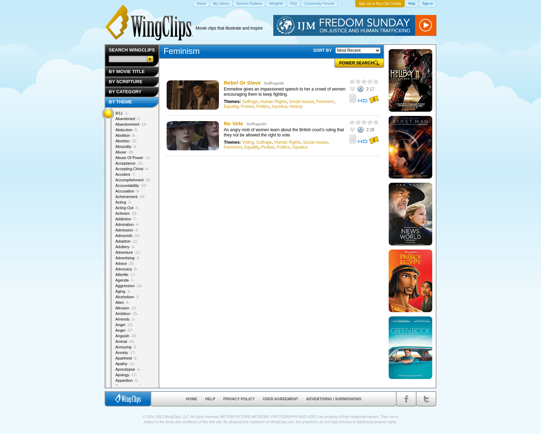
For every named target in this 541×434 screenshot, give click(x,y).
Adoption (126, 241)
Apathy (125, 364)
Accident (125, 174)
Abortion (126, 141)
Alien (122, 302)
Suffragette (274, 83)
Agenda (124, 280)
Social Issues (301, 101)
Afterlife (125, 275)
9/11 (122, 113)
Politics (262, 106)
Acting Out (127, 208)
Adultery (125, 247)
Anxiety (125, 352)
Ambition (126, 313)
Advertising (127, 258)
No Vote (233, 123)
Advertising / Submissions (333, 399)
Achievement (130, 197)
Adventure (128, 252)
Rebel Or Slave (242, 83)
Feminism (325, 101)
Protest (247, 106)
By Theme (120, 101)
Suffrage (250, 101)
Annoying (126, 347)
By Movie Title (127, 71)
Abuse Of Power (133, 158)
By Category (125, 91)
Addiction (126, 219)
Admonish (127, 236)
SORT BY (322, 50)
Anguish (126, 336)
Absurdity (126, 146)
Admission (127, 230)
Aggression (129, 286)
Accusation (127, 191)
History (296, 106)
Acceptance (129, 163)
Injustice (279, 106)
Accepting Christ (132, 169)
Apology (126, 375)
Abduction (126, 130)
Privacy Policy (239, 399)
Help (210, 399)
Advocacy (126, 269)
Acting (123, 202)
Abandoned (128, 119)
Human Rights (273, 101)
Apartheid (126, 358)
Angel (124, 325)
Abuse (124, 152)
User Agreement (280, 399)
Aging (123, 291)
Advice (125, 263)
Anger (124, 330)
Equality (231, 106)
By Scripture (126, 81)
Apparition (126, 380)
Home (191, 399)
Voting (248, 142)
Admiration (127, 224)
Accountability (131, 185)
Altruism (126, 308)
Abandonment (131, 124)
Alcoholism (127, 297)
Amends (125, 319)
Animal (125, 341)
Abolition (125, 135)
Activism (126, 213)
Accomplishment (133, 180)
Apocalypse (128, 369)
